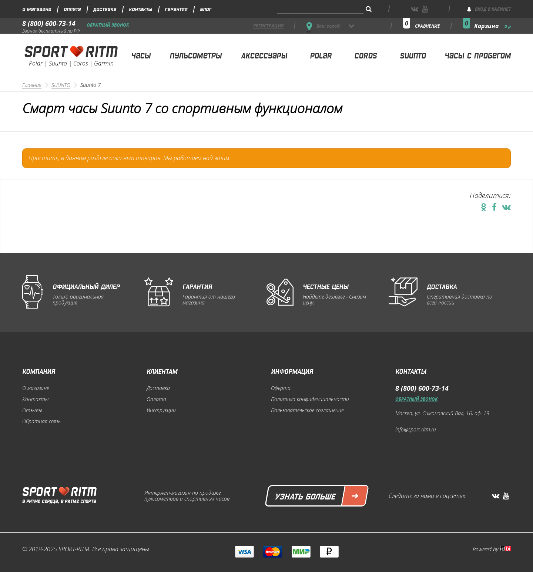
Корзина (492, 26)
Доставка (104, 9)
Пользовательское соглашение (307, 410)
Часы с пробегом (478, 55)
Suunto (413, 55)
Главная (31, 85)
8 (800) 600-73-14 (49, 23)
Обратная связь (41, 421)
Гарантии (176, 9)
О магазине (36, 9)
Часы (141, 55)
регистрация (268, 26)
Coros (365, 55)
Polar (321, 55)
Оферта (281, 388)
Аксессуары (264, 55)
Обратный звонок (108, 25)
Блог (205, 9)
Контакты (140, 9)
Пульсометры (196, 55)
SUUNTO (60, 85)
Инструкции (161, 410)
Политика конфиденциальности (310, 399)
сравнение (427, 26)
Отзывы (32, 410)
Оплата (72, 9)
